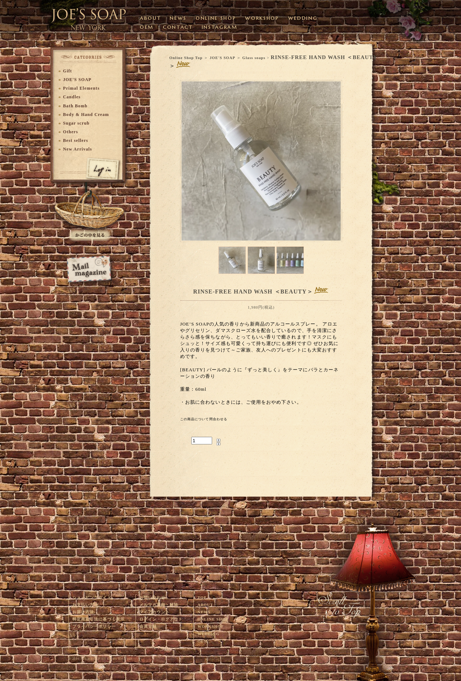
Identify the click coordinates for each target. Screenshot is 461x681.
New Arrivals (77, 149)
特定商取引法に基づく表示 (98, 619)
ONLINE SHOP (216, 18)
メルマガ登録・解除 (159, 605)
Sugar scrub (76, 123)
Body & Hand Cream (86, 114)
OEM (147, 27)
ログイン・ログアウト (161, 619)
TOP (201, 598)
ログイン (97, 166)
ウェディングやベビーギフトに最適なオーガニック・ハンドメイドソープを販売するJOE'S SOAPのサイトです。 (88, 16)
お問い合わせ (152, 598)
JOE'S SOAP (222, 58)
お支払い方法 (85, 605)
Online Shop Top (185, 58)
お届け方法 (83, 612)
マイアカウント (154, 612)
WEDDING (303, 18)
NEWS (178, 18)
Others (70, 131)
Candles (72, 96)
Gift (67, 70)
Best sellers (75, 140)
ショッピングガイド (92, 598)
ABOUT (150, 18)
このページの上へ (373, 600)
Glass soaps (253, 58)
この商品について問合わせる (203, 419)
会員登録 (148, 626)
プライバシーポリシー (94, 626)
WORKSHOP (262, 18)
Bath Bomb (75, 105)
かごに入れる (90, 212)
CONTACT (178, 27)
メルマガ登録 (88, 269)
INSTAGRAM (220, 27)
